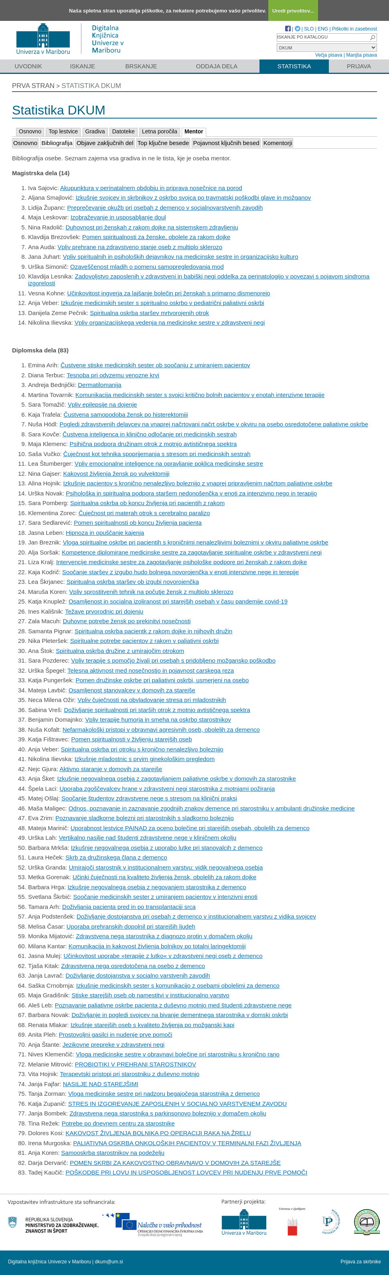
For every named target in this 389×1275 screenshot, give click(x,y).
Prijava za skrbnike (360, 1262)
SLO (309, 29)
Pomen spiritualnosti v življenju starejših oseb (131, 739)
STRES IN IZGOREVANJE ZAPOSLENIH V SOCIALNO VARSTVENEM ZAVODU (177, 1103)
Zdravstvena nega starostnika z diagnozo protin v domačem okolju (164, 936)
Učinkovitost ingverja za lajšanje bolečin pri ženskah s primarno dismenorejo (168, 293)
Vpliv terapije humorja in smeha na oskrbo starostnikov (158, 719)
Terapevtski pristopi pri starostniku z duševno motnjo (130, 1073)
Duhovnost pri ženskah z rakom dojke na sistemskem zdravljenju (151, 227)
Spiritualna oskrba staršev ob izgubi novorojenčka (133, 581)
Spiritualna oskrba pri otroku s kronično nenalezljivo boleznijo (142, 749)
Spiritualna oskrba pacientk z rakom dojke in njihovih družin (154, 631)
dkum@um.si (109, 1262)
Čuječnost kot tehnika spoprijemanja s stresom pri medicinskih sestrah (157, 453)
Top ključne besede (163, 142)
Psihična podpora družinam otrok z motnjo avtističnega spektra (153, 443)
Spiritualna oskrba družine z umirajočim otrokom (120, 650)
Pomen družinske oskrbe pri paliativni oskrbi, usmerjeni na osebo (162, 680)
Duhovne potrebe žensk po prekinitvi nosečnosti (127, 621)
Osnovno (30, 131)
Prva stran (33, 86)
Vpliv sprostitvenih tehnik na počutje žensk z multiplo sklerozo (151, 591)
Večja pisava (328, 55)
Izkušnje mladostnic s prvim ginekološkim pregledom (145, 758)
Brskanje (141, 66)
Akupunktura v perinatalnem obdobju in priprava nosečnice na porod (151, 187)
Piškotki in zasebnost (354, 29)
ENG (323, 29)
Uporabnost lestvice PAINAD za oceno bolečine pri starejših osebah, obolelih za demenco (190, 828)
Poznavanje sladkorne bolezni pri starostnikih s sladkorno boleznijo (144, 818)
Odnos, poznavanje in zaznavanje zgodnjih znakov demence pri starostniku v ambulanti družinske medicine (212, 808)
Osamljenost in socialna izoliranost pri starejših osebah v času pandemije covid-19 (178, 601)
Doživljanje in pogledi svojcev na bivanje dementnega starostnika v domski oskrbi (179, 1014)
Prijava (359, 66)
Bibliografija (57, 142)
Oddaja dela (216, 66)
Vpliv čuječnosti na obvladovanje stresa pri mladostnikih (151, 699)
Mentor (193, 131)
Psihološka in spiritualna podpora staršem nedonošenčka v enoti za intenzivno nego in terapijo (191, 493)
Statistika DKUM (91, 86)
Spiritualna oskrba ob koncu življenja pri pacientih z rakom (147, 502)
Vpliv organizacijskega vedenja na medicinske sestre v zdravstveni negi (170, 322)
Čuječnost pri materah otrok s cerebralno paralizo (144, 513)
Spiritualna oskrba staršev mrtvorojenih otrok (149, 312)
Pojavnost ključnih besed (226, 142)
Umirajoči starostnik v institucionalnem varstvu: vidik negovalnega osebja (166, 867)
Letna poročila (159, 131)
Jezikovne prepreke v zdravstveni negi (113, 1044)
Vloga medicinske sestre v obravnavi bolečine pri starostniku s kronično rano (178, 1054)
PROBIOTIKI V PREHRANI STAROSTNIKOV (135, 1064)
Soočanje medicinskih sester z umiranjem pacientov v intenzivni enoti (165, 896)
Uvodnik (28, 66)
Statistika (294, 66)
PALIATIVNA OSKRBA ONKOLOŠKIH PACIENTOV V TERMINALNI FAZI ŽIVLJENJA (187, 1143)
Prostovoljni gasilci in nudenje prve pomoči (115, 1034)
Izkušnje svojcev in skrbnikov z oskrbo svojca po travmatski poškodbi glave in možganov (193, 197)
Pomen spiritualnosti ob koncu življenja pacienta (138, 522)
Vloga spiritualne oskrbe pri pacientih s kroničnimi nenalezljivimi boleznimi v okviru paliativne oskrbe (195, 542)
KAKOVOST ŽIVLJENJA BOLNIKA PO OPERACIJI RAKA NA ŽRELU (158, 1133)
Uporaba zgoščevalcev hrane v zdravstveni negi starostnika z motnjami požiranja (167, 788)
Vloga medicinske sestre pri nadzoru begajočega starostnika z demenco (164, 1093)
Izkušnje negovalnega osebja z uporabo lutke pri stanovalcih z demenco (167, 847)
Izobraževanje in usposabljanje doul (118, 217)
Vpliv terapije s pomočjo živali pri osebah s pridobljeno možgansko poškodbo (173, 660)
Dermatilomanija (99, 384)
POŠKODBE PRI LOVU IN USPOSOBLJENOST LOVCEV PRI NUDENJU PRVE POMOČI (186, 1172)
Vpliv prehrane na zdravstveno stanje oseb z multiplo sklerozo (139, 247)
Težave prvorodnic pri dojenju (104, 611)
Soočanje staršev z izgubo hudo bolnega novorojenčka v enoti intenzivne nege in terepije (180, 572)
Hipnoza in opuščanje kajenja (105, 532)
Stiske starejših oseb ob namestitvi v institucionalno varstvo (150, 995)
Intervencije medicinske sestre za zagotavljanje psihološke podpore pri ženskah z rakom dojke (181, 562)
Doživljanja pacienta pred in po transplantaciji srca (129, 906)
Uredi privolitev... (293, 11)
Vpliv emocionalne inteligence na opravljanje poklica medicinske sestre (169, 463)
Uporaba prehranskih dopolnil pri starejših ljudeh (131, 926)
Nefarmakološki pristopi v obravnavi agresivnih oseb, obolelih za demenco (161, 729)
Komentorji (277, 142)
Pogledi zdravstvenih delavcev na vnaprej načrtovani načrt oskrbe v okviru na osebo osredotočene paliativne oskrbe (213, 424)
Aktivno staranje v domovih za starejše (110, 768)
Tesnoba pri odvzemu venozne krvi (113, 375)
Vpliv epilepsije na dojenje (102, 404)
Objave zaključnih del (105, 142)
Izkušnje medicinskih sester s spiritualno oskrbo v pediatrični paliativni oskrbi (162, 302)
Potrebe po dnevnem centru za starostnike (118, 1123)
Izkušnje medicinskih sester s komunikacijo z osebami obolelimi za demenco (178, 985)
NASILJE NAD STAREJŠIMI (100, 1084)
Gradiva (95, 131)
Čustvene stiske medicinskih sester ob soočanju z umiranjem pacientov (155, 365)
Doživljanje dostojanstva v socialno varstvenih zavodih (137, 975)
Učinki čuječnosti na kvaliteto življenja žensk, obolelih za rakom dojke (165, 877)
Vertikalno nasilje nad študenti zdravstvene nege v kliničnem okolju (148, 837)
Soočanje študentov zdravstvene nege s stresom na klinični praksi (149, 798)
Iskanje (82, 66)
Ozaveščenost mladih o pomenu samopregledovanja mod (147, 266)
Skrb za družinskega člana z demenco (116, 857)
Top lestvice (63, 131)
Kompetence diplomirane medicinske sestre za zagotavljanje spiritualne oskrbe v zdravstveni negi (192, 552)
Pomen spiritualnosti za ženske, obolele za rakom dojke (156, 236)
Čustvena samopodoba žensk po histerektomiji (125, 414)
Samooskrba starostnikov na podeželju (113, 1152)
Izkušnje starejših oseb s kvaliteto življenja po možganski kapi (153, 1024)
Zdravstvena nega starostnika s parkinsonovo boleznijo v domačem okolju (167, 1113)
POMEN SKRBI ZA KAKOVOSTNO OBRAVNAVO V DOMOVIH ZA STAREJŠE (175, 1162)
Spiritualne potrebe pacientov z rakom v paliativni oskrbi (144, 640)
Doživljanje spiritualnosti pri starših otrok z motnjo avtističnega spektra (157, 709)
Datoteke (123, 131)
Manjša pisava (361, 55)
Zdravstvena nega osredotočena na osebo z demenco (133, 965)
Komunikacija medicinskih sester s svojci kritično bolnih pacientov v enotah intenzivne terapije (199, 394)
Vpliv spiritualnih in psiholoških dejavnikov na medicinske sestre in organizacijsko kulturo (180, 256)
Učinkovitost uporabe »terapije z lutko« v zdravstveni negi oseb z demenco (162, 955)
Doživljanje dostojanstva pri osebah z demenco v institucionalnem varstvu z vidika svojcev (196, 916)
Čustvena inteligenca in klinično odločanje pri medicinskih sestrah (150, 434)
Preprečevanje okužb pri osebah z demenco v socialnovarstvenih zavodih (165, 207)
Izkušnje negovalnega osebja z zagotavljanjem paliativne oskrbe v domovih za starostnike (176, 778)
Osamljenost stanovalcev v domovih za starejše (132, 690)
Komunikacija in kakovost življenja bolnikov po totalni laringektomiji (157, 946)
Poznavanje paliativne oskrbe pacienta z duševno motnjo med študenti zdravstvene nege (173, 1005)
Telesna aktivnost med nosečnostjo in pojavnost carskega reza (150, 670)
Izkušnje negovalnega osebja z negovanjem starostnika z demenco (156, 887)
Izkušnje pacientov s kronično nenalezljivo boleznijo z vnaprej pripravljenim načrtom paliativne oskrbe (197, 483)
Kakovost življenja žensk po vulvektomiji (116, 473)
